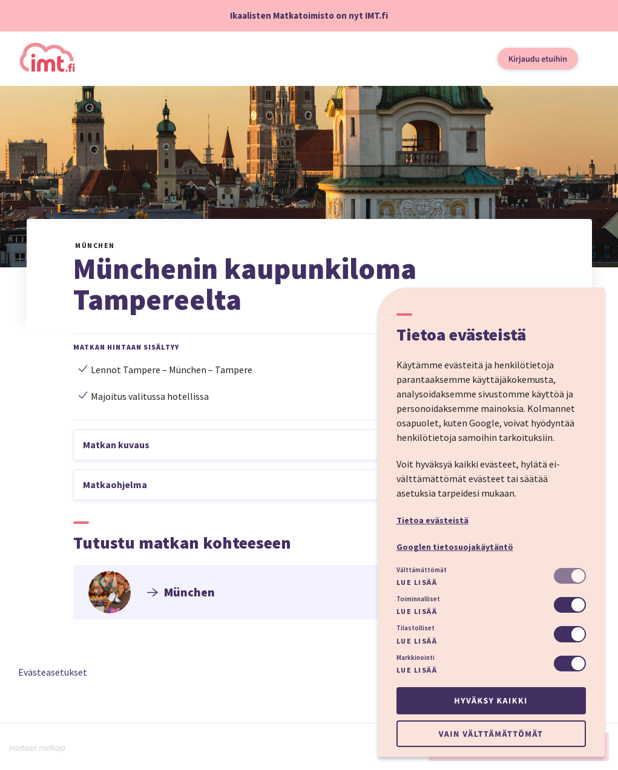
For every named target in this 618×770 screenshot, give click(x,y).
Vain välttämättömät (491, 733)
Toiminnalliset (418, 599)
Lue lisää (417, 582)
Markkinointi (415, 657)
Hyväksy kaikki (490, 700)
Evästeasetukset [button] (52, 672)
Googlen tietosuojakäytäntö (454, 546)
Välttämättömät (421, 570)
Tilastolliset (415, 628)
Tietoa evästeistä (432, 520)
